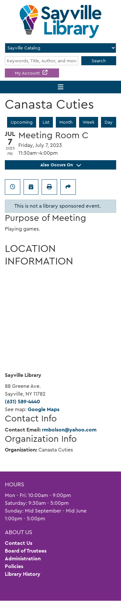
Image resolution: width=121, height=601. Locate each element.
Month (66, 122)
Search (99, 60)
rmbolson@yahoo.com (69, 429)
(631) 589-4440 (22, 401)
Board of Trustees (25, 550)
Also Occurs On (60, 164)
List (46, 122)
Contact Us (18, 543)
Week (89, 122)
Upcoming (22, 122)
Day (109, 122)
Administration (23, 558)
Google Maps (43, 409)
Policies (14, 566)
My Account (28, 73)
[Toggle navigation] (60, 87)
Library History (22, 574)
